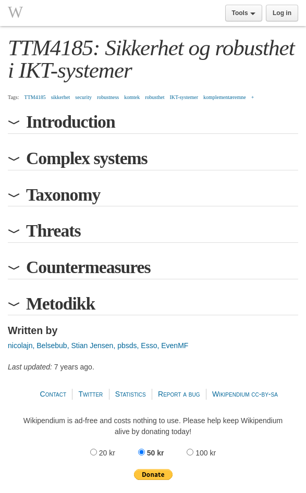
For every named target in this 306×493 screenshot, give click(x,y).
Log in (282, 13)
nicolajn (20, 345)
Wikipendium (231, 394)
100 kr (201, 453)
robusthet (154, 97)
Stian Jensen (92, 345)
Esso (149, 345)
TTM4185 (35, 97)
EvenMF (174, 345)
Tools (243, 13)
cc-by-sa (264, 394)
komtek (132, 97)
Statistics (130, 394)
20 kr (103, 453)
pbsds (127, 345)
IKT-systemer (183, 97)
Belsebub (51, 345)
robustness (108, 97)
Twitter (90, 394)
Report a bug (179, 394)
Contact (53, 394)
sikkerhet (60, 97)
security (83, 97)
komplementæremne (224, 97)
